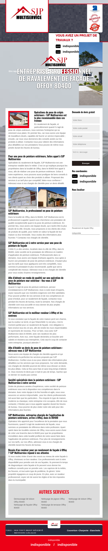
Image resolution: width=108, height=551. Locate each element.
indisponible (88, 175)
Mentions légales (25, 533)
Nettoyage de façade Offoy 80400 (25, 506)
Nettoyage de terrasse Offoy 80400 (53, 506)
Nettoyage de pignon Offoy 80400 (53, 500)
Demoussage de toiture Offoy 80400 (24, 500)
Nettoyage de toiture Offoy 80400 (80, 500)
